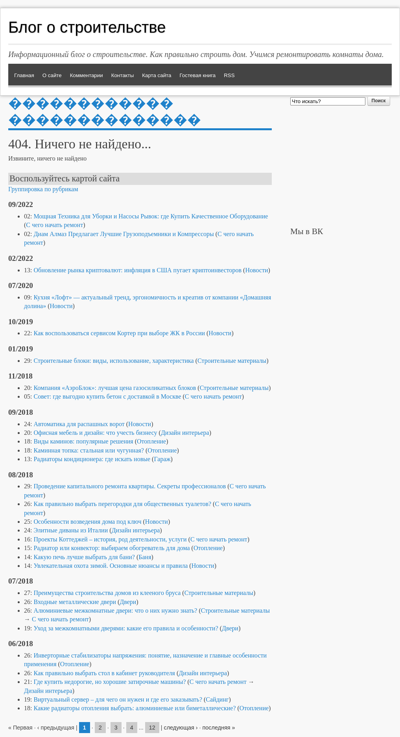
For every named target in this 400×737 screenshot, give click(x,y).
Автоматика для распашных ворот (78, 424)
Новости (256, 270)
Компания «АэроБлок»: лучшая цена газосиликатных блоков (114, 387)
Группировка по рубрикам (43, 189)
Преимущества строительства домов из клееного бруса (107, 592)
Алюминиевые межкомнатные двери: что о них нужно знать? (115, 610)
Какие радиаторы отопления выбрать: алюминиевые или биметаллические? (134, 708)
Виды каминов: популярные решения (83, 441)
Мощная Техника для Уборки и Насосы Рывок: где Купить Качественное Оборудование (150, 216)
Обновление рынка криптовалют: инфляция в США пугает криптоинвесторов (137, 270)
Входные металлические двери (74, 601)
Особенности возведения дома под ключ (87, 521)
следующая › (180, 727)
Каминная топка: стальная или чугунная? (88, 450)
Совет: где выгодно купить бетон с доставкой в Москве (107, 396)
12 (152, 727)
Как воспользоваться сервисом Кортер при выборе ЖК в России (119, 333)
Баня (144, 557)
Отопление (151, 441)
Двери (128, 601)
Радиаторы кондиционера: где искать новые (91, 459)
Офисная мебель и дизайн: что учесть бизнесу (95, 432)
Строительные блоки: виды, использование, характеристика (113, 360)
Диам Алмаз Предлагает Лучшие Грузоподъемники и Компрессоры (123, 234)
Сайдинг (217, 699)
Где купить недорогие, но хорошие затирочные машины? (109, 681)
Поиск (379, 100)
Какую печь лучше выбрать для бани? (84, 557)
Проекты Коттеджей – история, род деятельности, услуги (109, 539)
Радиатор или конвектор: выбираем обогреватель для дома (111, 548)
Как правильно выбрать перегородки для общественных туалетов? (122, 504)
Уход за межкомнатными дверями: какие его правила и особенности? (125, 628)
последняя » (219, 727)
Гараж (162, 459)
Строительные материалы (231, 360)
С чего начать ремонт (54, 225)
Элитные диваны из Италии (70, 530)
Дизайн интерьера (185, 432)
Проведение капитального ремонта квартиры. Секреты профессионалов (129, 486)
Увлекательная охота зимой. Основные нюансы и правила (110, 565)
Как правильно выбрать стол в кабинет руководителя (104, 673)
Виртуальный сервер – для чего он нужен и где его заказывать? (117, 699)
